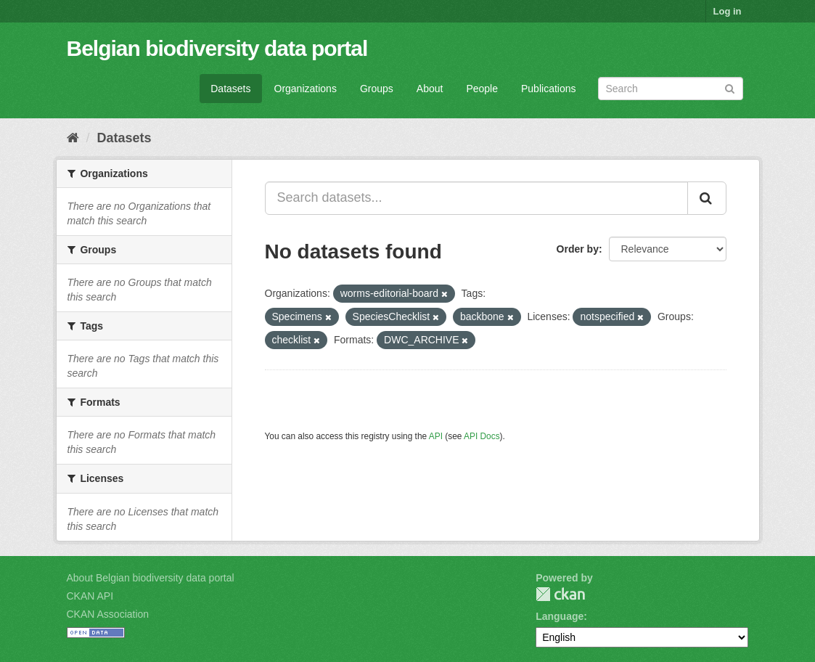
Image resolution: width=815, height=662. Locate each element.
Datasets (230, 88)
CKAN (560, 594)
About (430, 88)
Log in (727, 11)
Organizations (305, 88)
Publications (548, 88)
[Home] (73, 138)
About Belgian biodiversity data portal (150, 578)
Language (559, 616)
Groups (376, 88)
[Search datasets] (670, 88)
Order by (578, 249)
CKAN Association (108, 614)
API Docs (482, 436)
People (482, 88)
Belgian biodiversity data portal (217, 48)
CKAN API (90, 596)
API (436, 436)
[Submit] (730, 87)
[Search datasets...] (476, 198)
